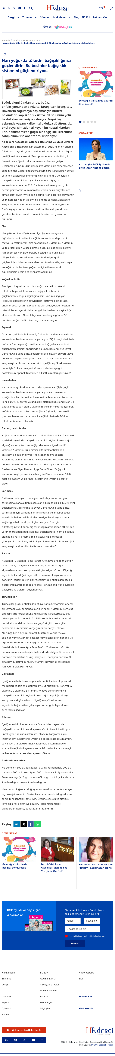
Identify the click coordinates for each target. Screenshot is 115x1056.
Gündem (45, 17)
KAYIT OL (75, 943)
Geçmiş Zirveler (49, 990)
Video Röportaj (86, 972)
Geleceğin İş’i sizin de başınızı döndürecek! (14, 866)
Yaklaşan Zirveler (49, 984)
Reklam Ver (100, 17)
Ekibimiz (6, 978)
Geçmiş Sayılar (48, 978)
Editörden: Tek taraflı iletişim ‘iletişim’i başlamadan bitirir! (96, 866)
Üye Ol (47, 27)
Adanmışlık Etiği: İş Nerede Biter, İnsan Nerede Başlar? (94, 166)
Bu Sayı (44, 972)
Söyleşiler (45, 1008)
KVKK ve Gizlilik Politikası (102, 1044)
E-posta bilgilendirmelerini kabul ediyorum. (86, 936)
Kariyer (6, 1014)
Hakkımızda (8, 972)
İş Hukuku (7, 1008)
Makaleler (59, 17)
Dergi (11, 17)
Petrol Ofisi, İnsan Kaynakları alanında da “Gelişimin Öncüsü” (54, 868)
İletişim (6, 984)
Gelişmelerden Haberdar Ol (24, 1030)
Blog (76, 17)
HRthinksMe (85, 1008)
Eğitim (5, 1002)
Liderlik (44, 996)
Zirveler (27, 17)
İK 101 (86, 17)
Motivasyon (46, 1002)
